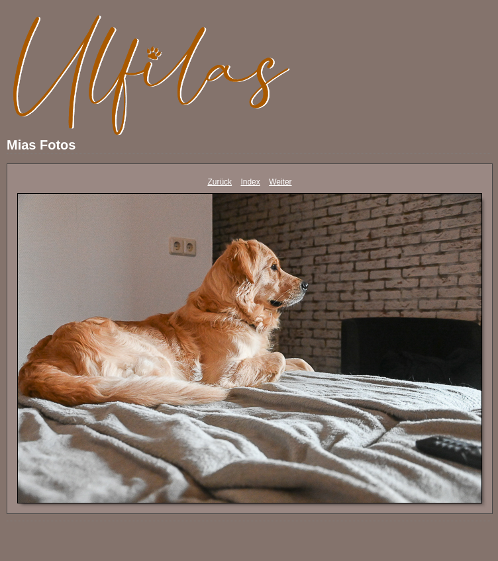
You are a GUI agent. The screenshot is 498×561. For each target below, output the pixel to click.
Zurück (219, 182)
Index (250, 182)
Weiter (280, 182)
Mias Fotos (41, 145)
